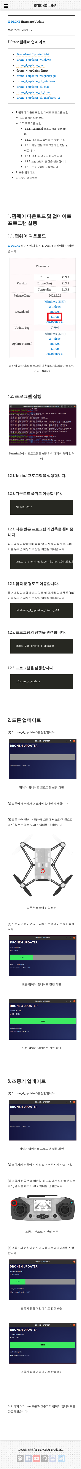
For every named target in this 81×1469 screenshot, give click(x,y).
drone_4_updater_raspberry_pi (36, 76)
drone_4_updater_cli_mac (33, 87)
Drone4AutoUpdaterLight (33, 54)
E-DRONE (14, 22)
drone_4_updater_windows (34, 60)
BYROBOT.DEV (45, 5)
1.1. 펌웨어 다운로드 (32, 118)
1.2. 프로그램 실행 (30, 123)
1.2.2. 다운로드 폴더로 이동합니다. (45, 139)
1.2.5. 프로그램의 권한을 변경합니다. (46, 161)
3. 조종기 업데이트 (26, 178)
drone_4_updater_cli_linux (34, 92)
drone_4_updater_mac (31, 65)
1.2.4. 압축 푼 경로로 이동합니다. (44, 156)
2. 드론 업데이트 (25, 172)
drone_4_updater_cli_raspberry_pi (38, 98)
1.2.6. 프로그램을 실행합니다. (42, 167)
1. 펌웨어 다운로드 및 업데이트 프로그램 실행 (42, 112)
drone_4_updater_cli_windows (36, 81)
